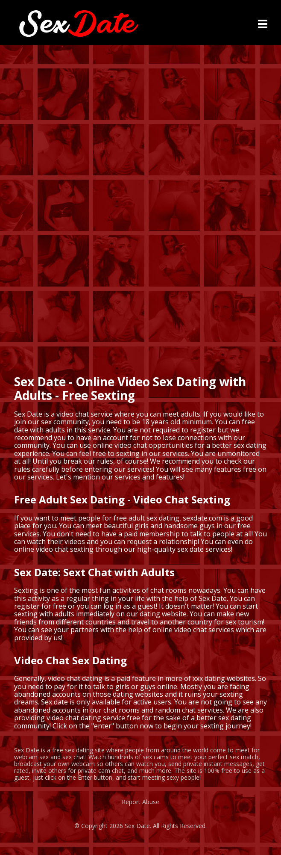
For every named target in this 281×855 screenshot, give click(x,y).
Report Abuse (140, 802)
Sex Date (137, 826)
